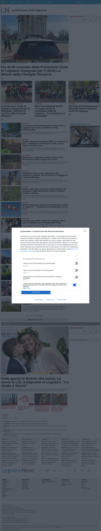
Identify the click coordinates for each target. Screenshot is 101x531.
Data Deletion (39, 299)
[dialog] (50, 265)
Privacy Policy (61, 299)
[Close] (85, 231)
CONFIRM (36, 292)
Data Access (50, 299)
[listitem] (50, 259)
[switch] (75, 263)
